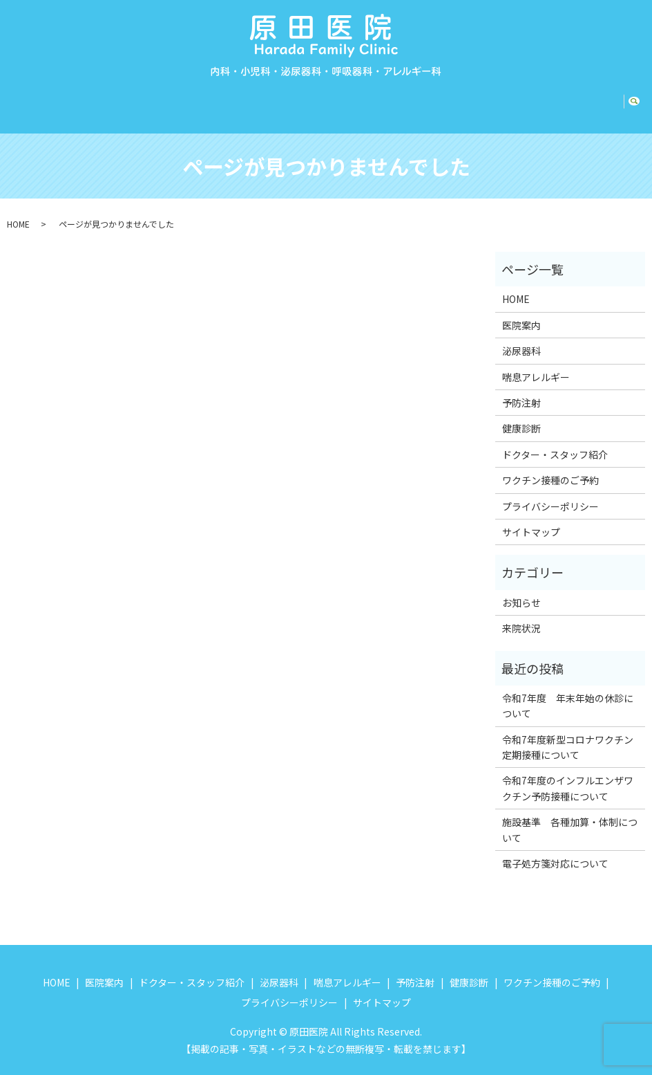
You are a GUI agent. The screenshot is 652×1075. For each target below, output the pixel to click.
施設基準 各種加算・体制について (569, 816)
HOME (29, 97)
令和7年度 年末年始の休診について (567, 692)
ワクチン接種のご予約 (560, 97)
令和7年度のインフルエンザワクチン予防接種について (567, 774)
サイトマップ (531, 519)
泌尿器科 (268, 97)
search (639, 98)
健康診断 (471, 97)
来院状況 (521, 615)
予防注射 (414, 97)
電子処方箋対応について (555, 850)
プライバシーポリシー (550, 493)
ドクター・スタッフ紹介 (174, 97)
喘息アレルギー (341, 97)
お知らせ (521, 589)
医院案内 (79, 97)
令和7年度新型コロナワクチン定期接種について (567, 733)
